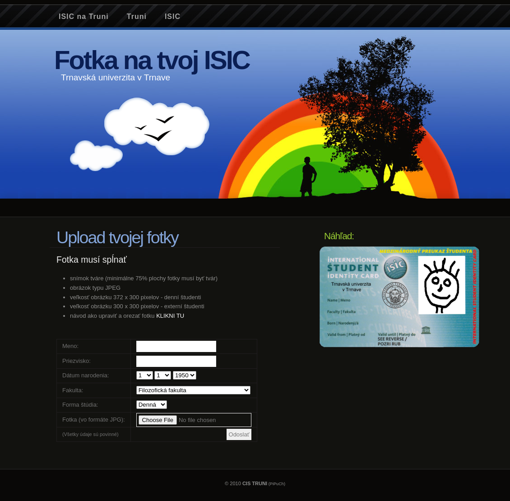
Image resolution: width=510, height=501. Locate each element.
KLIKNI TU (170, 315)
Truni (137, 16)
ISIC (173, 16)
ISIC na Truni (84, 16)
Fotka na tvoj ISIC (152, 59)
